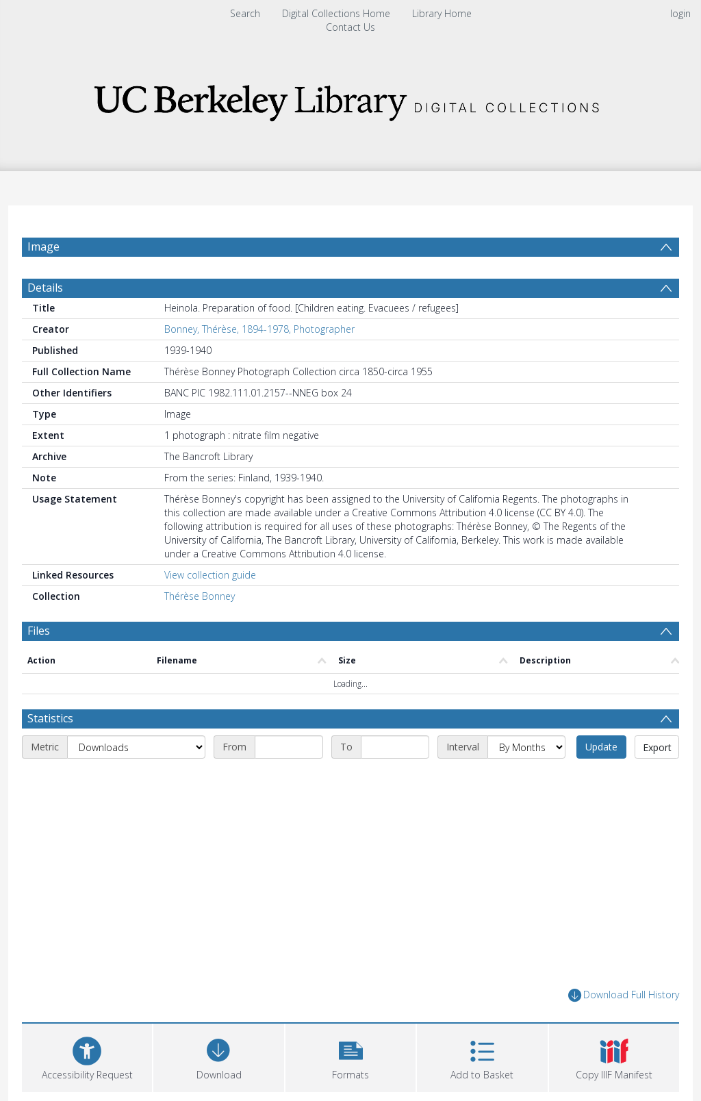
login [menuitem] (680, 13)
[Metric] (136, 747)
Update (601, 746)
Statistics (50, 718)
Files (38, 630)
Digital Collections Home (336, 13)
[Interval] (526, 747)
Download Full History (623, 995)
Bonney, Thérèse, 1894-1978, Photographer (259, 329)
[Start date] (289, 747)
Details (45, 287)
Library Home (442, 13)
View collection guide (210, 574)
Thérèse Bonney (199, 596)
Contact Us (350, 27)
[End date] (395, 747)
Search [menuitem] (245, 13)
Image (43, 246)
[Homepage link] (350, 99)
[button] (350, 1056)
